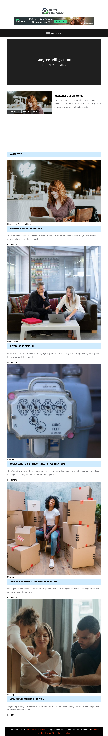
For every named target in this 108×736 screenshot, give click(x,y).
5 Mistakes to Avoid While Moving (27, 699)
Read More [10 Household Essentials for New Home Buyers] (12, 597)
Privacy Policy (64, 733)
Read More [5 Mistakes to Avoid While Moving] (12, 715)
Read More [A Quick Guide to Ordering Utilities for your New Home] (12, 480)
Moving (10, 577)
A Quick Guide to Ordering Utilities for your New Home (37, 464)
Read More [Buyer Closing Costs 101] (12, 362)
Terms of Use (51, 733)
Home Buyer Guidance (35, 729)
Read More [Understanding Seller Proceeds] (12, 244)
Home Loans (14, 112)
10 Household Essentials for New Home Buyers (33, 582)
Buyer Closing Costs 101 (22, 346)
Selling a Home (30, 112)
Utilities (10, 459)
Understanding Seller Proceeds (68, 96)
